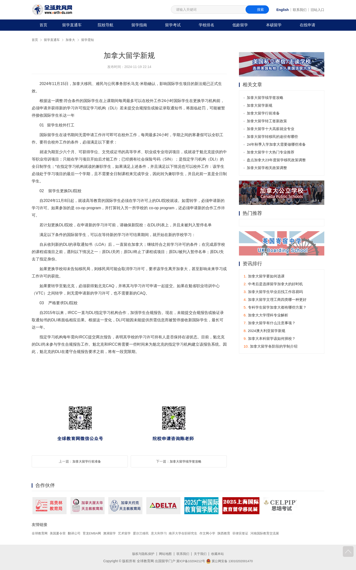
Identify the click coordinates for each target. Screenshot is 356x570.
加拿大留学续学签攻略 (185, 461)
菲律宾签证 (254, 533)
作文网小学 (219, 533)
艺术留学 (131, 533)
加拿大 (72, 40)
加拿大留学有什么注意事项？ (270, 324)
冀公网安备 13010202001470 (230, 561)
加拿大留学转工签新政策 (267, 121)
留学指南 (139, 25)
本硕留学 (274, 25)
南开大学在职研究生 (193, 533)
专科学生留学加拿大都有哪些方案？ (275, 308)
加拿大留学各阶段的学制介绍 (270, 347)
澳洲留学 (115, 533)
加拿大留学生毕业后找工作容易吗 (273, 292)
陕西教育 (237, 533)
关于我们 (201, 554)
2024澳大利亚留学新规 (264, 331)
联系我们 (300, 10)
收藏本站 (220, 554)
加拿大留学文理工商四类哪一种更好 (275, 300)
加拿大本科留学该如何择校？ (270, 339)
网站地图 (165, 554)
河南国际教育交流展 (280, 533)
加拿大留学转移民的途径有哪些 (272, 137)
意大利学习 (167, 533)
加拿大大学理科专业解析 (266, 316)
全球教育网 (40, 533)
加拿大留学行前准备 (86, 461)
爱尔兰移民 (148, 533)
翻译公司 (77, 533)
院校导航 (105, 25)
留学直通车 (72, 25)
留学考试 (173, 25)
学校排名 (206, 25)
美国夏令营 (59, 533)
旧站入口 (317, 10)
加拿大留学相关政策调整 (267, 168)
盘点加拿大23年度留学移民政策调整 (276, 160)
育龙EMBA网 (96, 533)
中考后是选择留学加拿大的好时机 (273, 285)
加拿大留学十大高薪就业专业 (271, 129)
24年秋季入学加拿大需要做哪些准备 (276, 145)
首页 (43, 25)
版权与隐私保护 (141, 554)
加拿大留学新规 (260, 106)
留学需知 (90, 40)
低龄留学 (240, 25)
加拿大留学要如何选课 (264, 277)
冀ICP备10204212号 (189, 561)
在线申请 (307, 25)
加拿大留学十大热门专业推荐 (271, 153)
